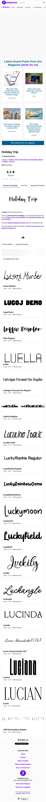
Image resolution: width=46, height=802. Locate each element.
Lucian (6, 703)
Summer (11, 162)
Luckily (6, 573)
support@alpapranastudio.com (18, 223)
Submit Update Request (23, 764)
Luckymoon (8, 521)
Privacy (28, 793)
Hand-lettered (24, 160)
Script (16, 160)
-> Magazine (5, 7)
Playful (5, 162)
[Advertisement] (23, 35)
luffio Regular (9, 338)
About (23, 754)
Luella (5, 364)
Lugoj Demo (8, 312)
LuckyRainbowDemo (12, 495)
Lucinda (6, 625)
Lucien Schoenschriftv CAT (15, 651)
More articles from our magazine (23, 143)
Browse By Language (23, 787)
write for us (29, 64)
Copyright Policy (20, 793)
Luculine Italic (9, 443)
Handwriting (33, 160)
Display (11, 160)
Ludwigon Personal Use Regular (17, 390)
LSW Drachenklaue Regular (15, 729)
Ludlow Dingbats (10, 416)
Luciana (6, 677)
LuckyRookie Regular (12, 469)
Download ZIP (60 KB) (22, 244)
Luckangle (7, 599)
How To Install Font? (23, 768)
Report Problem (22, 761)
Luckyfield (7, 547)
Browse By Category (23, 784)
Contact (23, 757)
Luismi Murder (9, 286)
